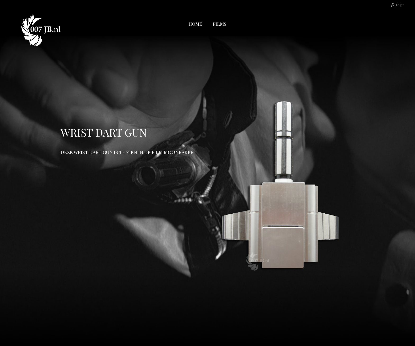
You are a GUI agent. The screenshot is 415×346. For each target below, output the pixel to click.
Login (397, 5)
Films (220, 24)
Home (195, 24)
